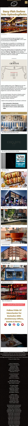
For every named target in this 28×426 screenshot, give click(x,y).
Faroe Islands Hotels (14, 402)
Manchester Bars (14, 366)
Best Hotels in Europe (14, 383)
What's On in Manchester (14, 370)
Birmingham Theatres (14, 392)
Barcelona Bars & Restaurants (14, 406)
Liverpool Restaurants (14, 374)
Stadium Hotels (14, 394)
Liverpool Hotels (14, 375)
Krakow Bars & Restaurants (14, 414)
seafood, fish (24, 53)
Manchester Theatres (14, 368)
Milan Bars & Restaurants (14, 419)
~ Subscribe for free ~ (14, 371)
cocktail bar (11, 39)
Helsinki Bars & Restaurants (14, 413)
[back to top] (25, 351)
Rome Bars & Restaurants (14, 421)
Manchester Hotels (14, 367)
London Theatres (14, 386)
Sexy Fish (16, 39)
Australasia (19, 43)
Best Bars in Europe (14, 380)
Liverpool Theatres (14, 376)
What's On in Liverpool (14, 378)
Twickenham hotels (14, 400)
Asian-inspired (9, 44)
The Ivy (8, 52)
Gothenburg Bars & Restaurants (14, 411)
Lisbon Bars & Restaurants (14, 415)
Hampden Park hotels (14, 401)
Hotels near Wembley (14, 396)
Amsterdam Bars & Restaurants (14, 405)
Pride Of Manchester (23, 357)
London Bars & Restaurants (14, 417)
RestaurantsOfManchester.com (16, 352)
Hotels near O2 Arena (14, 397)
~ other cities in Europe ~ (14, 425)
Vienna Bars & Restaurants (14, 422)
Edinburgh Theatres (14, 389)
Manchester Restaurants (14, 364)
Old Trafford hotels (14, 398)
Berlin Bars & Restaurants (14, 407)
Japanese (21, 52)
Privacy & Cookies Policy (14, 359)
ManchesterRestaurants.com (6, 354)
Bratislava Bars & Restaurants (14, 409)
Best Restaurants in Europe (14, 381)
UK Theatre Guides (14, 385)
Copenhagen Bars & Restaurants (14, 410)
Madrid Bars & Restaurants (14, 418)
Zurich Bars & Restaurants (14, 423)
